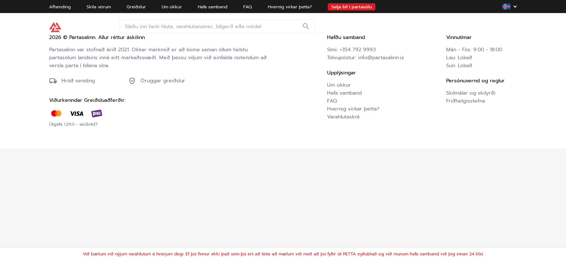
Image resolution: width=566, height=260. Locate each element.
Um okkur (339, 85)
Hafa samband (344, 93)
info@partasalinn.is (381, 57)
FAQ (332, 101)
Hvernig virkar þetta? (353, 109)
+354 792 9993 (358, 49)
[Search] (306, 27)
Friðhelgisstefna (465, 101)
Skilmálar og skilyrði (471, 93)
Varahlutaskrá (343, 117)
